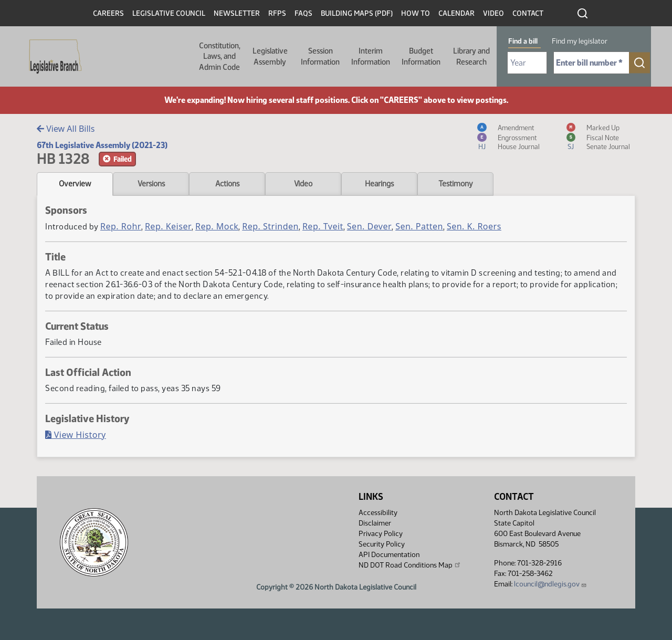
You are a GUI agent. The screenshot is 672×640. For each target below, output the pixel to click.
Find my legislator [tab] (579, 41)
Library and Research (471, 56)
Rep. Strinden (270, 226)
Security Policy (382, 544)
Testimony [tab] (455, 183)
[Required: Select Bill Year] (527, 62)
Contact (527, 13)
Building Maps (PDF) (357, 13)
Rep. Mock (216, 226)
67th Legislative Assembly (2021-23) (102, 145)
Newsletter (237, 13)
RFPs (277, 13)
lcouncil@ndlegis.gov (550, 584)
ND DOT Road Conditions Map (410, 565)
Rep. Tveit (322, 226)
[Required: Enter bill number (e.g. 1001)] (591, 62)
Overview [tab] (75, 183)
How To (415, 13)
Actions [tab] (227, 183)
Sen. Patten (419, 226)
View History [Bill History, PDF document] (75, 434)
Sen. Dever (369, 226)
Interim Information (370, 56)
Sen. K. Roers (474, 226)
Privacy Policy (381, 533)
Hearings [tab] (379, 183)
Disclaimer (375, 523)
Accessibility (378, 512)
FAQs (303, 13)
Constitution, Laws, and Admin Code (219, 56)
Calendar (456, 13)
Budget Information (421, 56)
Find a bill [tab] (523, 41)
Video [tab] (303, 183)
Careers (108, 13)
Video (493, 13)
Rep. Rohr (120, 226)
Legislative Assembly (270, 56)
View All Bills (65, 128)
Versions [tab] (151, 183)
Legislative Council (168, 13)
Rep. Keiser (168, 226)
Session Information (320, 56)
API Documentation (389, 554)
